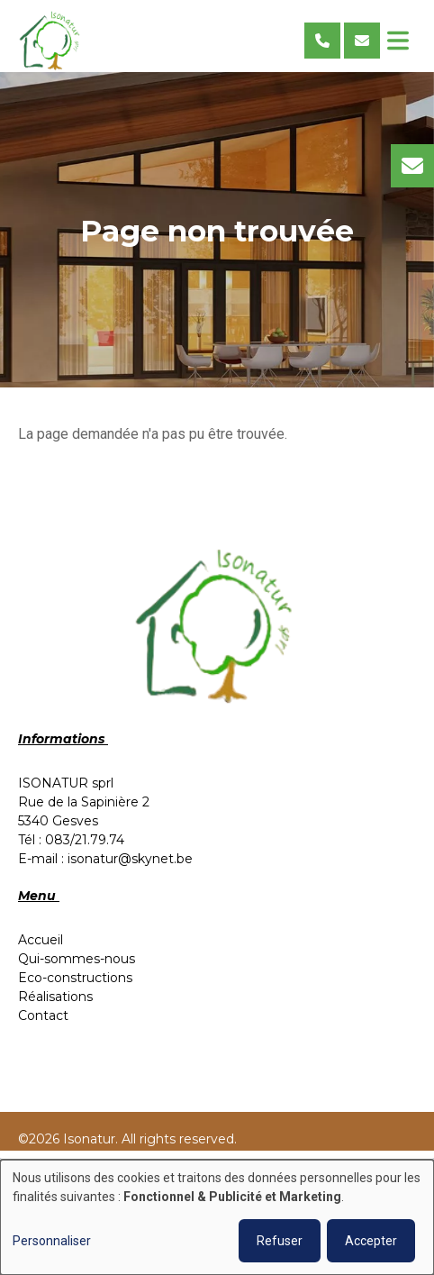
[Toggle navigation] (398, 41)
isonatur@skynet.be (130, 859)
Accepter (371, 1241)
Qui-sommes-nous (76, 959)
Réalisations (55, 996)
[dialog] (217, 1217)
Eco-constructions (75, 978)
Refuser (280, 1241)
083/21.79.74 (84, 840)
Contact (43, 1015)
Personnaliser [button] (52, 1241)
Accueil (40, 940)
